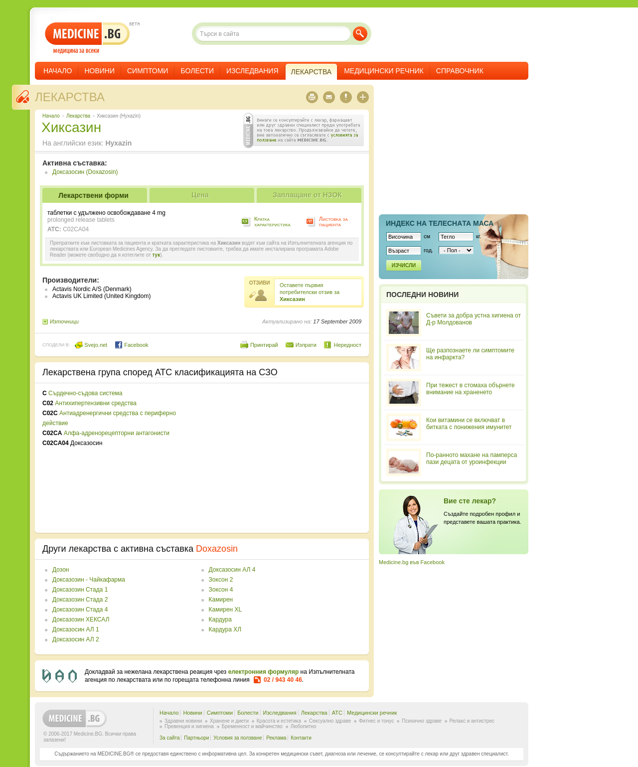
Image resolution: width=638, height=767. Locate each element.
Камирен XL (225, 609)
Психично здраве (422, 721)
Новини (99, 71)
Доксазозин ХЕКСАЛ (80, 619)
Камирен (221, 599)
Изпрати (306, 345)
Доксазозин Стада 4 (80, 609)
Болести (197, 71)
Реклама (276, 738)
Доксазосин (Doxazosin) (85, 171)
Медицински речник (384, 71)
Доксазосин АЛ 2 (75, 639)
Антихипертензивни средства (96, 403)
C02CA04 (76, 229)
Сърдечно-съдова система (85, 393)
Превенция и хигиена (189, 726)
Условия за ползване (237, 738)
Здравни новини (183, 721)
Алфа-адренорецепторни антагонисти (116, 433)
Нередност (347, 345)
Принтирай (264, 345)
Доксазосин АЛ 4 (232, 569)
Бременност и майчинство (252, 726)
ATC (337, 713)
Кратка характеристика (272, 221)
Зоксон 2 (221, 579)
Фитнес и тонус (376, 721)
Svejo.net (91, 345)
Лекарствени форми (93, 195)
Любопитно (304, 726)
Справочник (459, 71)
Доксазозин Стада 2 (80, 599)
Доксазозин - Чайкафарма (88, 579)
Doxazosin (217, 549)
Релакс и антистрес (472, 721)
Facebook (131, 345)
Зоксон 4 (221, 589)
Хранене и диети (229, 721)
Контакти (301, 738)
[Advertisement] (280, 458)
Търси (360, 33)
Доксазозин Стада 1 (80, 589)
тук (156, 255)
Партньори (196, 738)
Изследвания (252, 71)
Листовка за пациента (333, 221)
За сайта (170, 738)
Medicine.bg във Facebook (412, 562)
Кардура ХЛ (225, 629)
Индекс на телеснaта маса (439, 223)
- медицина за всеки (87, 38)
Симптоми (147, 71)
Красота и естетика (279, 721)
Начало (57, 71)
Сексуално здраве (330, 721)
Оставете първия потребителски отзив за (309, 292)
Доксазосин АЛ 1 (75, 629)
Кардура (220, 619)
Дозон (60, 569)
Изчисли (404, 265)
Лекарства (70, 97)
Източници (64, 321)
